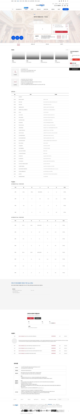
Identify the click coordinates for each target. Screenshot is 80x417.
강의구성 (13, 91)
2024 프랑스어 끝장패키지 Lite (75, 66)
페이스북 (68, 1)
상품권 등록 (66, 3)
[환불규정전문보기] (16, 383)
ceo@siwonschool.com (59, 405)
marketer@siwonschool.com (44, 405)
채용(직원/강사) (36, 399)
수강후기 (61, 44)
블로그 (66, 1)
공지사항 (63, 3)
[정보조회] (42, 406)
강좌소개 (18, 44)
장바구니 (54, 32)
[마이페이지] (62, 5)
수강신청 (61, 31)
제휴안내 (29, 399)
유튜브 (59, 1)
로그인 (53, 3)
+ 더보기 (37, 38)
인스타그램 (63, 1)
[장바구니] (67, 5)
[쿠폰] (65, 5)
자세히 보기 (37, 318)
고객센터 (59, 3)
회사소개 (15, 399)
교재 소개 (47, 44)
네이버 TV (61, 1)
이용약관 (46, 404)
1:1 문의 (54, 404)
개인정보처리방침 (50, 404)
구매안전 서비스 (57, 404)
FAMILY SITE (59, 399)
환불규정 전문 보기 (41, 387)
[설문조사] (57, 5)
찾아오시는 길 (43, 399)
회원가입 (56, 3)
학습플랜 (13, 182)
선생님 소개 (33, 44)
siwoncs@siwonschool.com (32, 405)
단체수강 (22, 399)
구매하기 (30, 318)
